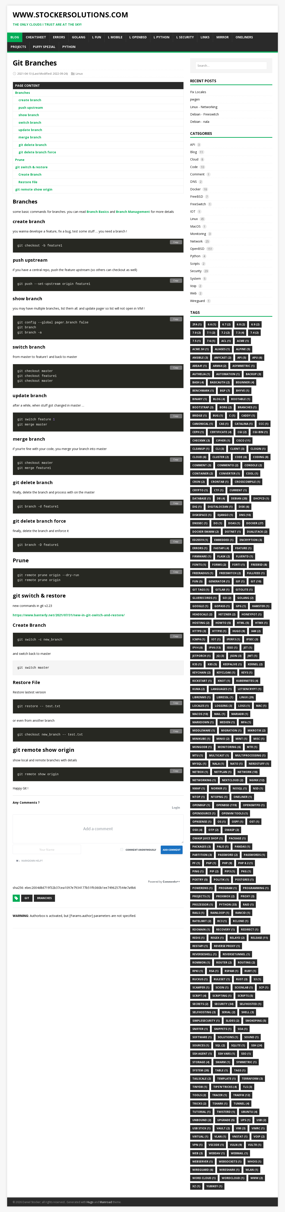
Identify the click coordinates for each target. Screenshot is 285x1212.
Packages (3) (201, 846)
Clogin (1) (257, 449)
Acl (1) (226, 341)
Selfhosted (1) (250, 1004)
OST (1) (254, 822)
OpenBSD (197, 249)
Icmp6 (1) (198, 639)
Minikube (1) (201, 739)
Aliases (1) (222, 349)
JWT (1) (252, 656)
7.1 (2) (211, 333)
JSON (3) (235, 656)
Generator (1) (219, 581)
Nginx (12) (256, 780)
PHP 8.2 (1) (245, 863)
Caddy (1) (248, 415)
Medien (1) (227, 722)
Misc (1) (258, 739)
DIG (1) (197, 507)
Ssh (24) (256, 1045)
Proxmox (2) (225, 896)
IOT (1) (215, 639)
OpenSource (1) (203, 813)
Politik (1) (221, 879)
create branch (29, 100)
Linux (79, 74)
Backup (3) (253, 374)
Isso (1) (232, 647)
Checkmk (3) (201, 440)
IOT (192, 211)
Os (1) (222, 822)
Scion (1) (222, 987)
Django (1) (225, 515)
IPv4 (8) (197, 647)
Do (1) (218, 523)
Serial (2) (228, 1012)
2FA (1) (197, 324)
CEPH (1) (198, 432)
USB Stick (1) (201, 1128)
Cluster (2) (220, 457)
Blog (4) (219, 399)
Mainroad (106, 1202)
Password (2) (228, 855)
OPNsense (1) (201, 822)
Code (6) (241, 457)
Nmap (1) (198, 788)
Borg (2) (226, 407)
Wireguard (197, 301)
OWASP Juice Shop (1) (207, 838)
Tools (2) (199, 1095)
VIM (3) (240, 1128)
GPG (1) (241, 606)
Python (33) (228, 904)
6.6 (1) (212, 324)
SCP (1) (263, 987)
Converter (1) (229, 473)
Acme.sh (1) (200, 349)
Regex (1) (217, 938)
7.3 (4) (240, 333)
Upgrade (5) (225, 1120)
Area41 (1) (199, 366)
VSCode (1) (216, 1145)
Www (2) (256, 1178)
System (195, 278)
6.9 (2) (255, 324)
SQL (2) (220, 1045)
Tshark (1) (219, 1103)
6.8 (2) (241, 324)
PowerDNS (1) (202, 888)
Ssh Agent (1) (202, 1054)
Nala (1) (218, 764)
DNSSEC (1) (199, 523)
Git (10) (256, 581)
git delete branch (32, 145)
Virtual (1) (200, 1136)
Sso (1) (246, 1054)
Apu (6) (257, 357)
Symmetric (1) (246, 1062)
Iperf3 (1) (233, 639)
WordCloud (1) (233, 1178)
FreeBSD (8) (259, 565)
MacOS (195, 226)
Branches (22, 92)
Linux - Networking (203, 107)
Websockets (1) (230, 1161)
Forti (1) (238, 565)
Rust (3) (241, 979)
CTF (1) (218, 490)
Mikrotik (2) (256, 730)
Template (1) (226, 1079)
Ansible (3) (200, 357)
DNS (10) (245, 515)
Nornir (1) (218, 788)
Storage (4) (200, 1062)
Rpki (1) (197, 971)
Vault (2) (223, 1128)
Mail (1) (219, 714)
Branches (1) (247, 407)
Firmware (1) (201, 556)
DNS (193, 181)
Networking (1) (204, 780)
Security (196, 271)
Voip (193, 286)
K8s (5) (212, 664)
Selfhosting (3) (204, 1012)
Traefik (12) (241, 1095)
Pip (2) (214, 871)
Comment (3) (201, 465)
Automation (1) (228, 374)
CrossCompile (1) (247, 482)
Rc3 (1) (222, 921)
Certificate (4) (220, 432)
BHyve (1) (242, 390)
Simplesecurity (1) (206, 1021)
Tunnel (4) (241, 1103)
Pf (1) (196, 863)
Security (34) (223, 1004)
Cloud (194, 159)
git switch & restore (31, 167)
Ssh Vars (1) (226, 1054)
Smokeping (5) (255, 1021)
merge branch (29, 137)
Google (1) (200, 606)
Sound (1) (251, 1037)
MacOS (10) (200, 714)
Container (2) (202, 473)
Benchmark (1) (203, 390)
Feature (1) (243, 548)
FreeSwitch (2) (230, 573)
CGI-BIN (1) (260, 432)
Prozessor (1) (202, 904)
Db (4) (221, 498)
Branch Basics (98, 212)
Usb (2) (261, 1120)
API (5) (241, 357)
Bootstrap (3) (202, 407)
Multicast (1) (219, 755)
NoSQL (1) (240, 788)
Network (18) (247, 772)
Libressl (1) (225, 697)
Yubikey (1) (214, 1186)
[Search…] (231, 66)
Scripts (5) (245, 996)
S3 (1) (257, 979)
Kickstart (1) (202, 681)
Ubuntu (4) (249, 1112)
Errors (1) (199, 548)
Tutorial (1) (201, 1112)
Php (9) (227, 863)
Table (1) (221, 1070)
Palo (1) (222, 846)
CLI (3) (220, 449)
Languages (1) (221, 689)
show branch (28, 115)
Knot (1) (224, 681)
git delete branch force (37, 152)
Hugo (90, 1202)
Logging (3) (223, 706)
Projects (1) (201, 896)
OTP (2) (213, 830)
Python (195, 256)
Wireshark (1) (229, 1170)
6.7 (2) (226, 324)
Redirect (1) (249, 929)
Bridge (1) (199, 415)
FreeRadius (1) (202, 573)
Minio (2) (222, 739)
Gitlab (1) (222, 590)
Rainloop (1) (219, 913)
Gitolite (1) (244, 590)
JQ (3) (220, 656)
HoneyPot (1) (251, 614)
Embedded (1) (223, 540)
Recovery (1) (225, 929)
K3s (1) (197, 664)
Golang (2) (245, 598)
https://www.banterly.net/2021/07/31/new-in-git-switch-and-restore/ (69, 615)
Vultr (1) (254, 1145)
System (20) (200, 1070)
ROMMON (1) (201, 962)
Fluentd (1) (244, 556)
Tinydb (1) (199, 1087)
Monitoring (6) (229, 747)
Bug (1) (218, 415)
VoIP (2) (259, 1136)
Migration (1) (231, 730)
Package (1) (237, 838)
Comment (197, 174)
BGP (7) (225, 390)
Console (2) (253, 465)
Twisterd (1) (226, 1112)
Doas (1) (234, 523)
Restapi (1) (200, 946)
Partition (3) (202, 855)
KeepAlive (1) (232, 664)
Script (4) (199, 996)
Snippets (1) (222, 1029)
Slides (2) (232, 1021)
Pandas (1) (242, 846)
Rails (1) (198, 913)
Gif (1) (240, 581)
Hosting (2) (200, 623)
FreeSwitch (198, 204)
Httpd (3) (199, 631)
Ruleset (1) (222, 979)
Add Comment (172, 849)
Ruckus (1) (200, 979)
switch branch (29, 122)
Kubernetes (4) (247, 681)
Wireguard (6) (202, 1170)
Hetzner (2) (226, 614)
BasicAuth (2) (220, 382)
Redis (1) (198, 938)
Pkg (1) (246, 871)
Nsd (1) (258, 788)
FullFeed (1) (256, 573)
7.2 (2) (225, 333)
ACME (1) (243, 341)
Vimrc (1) (258, 1128)
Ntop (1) (198, 797)
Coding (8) (260, 457)
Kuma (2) (198, 689)
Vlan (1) (220, 1136)
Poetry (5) (200, 879)
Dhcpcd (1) (261, 498)
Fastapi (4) (221, 548)
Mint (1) (241, 739)
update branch (30, 130)
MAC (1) (261, 706)
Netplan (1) (222, 772)
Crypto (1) (200, 490)
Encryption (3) (251, 540)
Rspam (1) (231, 971)
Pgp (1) (211, 863)
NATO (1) (236, 764)
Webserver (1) (202, 1161)
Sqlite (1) (238, 1045)
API (192, 144)
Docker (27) (254, 523)
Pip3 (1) (230, 871)
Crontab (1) (219, 482)
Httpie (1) (219, 631)
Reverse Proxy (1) (227, 946)
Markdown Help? (29, 860)
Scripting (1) (221, 996)
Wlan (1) (252, 1170)
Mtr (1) (252, 747)
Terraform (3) (252, 1079)
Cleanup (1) (200, 449)
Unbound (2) (201, 1120)
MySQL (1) (199, 764)
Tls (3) (247, 1087)
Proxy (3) (247, 896)
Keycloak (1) (226, 672)
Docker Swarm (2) (205, 532)
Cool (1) (252, 473)
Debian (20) (239, 498)
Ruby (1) (250, 971)
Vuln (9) (236, 1145)
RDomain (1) (201, 929)
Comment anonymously (141, 849)
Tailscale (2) (201, 1079)
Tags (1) (239, 1070)
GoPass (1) (222, 606)
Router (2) (224, 962)
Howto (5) (223, 623)
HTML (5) (243, 623)
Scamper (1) (200, 987)
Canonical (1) (202, 424)
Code (194, 167)
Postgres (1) (244, 879)
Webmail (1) (239, 1153)
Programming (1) (256, 888)
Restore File (27, 182)
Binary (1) (199, 399)
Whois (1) (254, 1161)
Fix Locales (198, 92)
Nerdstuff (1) (259, 764)
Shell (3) (247, 1012)
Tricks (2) (199, 1103)
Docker (195, 189)
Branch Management (133, 212)
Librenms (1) (201, 697)
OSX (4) (197, 830)
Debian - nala (199, 121)
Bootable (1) (240, 399)
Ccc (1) (263, 424)
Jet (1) (248, 647)
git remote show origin (33, 189)
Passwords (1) (254, 855)
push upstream (30, 107)
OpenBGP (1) (201, 805)
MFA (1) (246, 722)
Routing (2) (246, 962)
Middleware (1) (203, 730)
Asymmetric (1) (243, 366)
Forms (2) (219, 565)
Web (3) (197, 1153)
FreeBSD (196, 196)
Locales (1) (200, 706)
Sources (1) (200, 1045)
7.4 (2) (254, 333)
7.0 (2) (196, 333)
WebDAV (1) (217, 1153)
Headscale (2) (202, 614)
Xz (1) (196, 1186)
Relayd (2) (237, 938)
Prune (19, 160)
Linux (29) (246, 697)
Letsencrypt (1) (249, 689)
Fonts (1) (199, 565)
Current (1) (238, 490)
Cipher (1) (223, 440)
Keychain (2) (201, 672)
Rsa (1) (213, 971)
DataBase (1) (201, 498)
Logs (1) (244, 706)
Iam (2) (256, 631)
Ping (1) (198, 871)
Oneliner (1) (243, 797)
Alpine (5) (243, 349)
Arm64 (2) (219, 366)
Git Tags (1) (200, 590)
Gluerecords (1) (204, 598)
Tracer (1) (219, 1095)
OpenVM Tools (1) (235, 813)
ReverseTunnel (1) (236, 954)
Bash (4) (198, 382)
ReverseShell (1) (204, 954)
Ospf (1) (237, 822)
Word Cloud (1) (204, 1178)
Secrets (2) (200, 1004)
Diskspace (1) (201, 515)
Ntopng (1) (219, 797)
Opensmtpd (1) (254, 805)
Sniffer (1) (200, 1029)
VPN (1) (197, 1145)
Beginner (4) (245, 382)
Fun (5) (197, 581)
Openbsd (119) (226, 805)
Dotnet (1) (233, 532)
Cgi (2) (242, 432)
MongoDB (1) (202, 747)
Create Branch (29, 174)
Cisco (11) (243, 440)
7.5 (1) (196, 341)
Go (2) (227, 598)
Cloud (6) (199, 457)
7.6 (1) (211, 341)
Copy (175, 242)
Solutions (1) (228, 1037)
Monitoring (198, 234)
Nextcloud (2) (232, 780)
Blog (193, 152)
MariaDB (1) (239, 714)
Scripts (195, 263)
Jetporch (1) (201, 656)
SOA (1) (242, 1029)
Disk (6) (244, 507)
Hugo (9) (238, 631)
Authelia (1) (201, 374)
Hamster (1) (260, 606)
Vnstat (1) (239, 1136)
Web (193, 293)
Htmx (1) (261, 623)
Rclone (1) (240, 921)
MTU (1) (197, 755)
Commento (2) (227, 465)
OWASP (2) (232, 830)
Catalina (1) (243, 424)
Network (196, 241)
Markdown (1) (203, 722)
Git (26, 898)
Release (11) (259, 938)
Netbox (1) (200, 772)
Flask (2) (223, 556)
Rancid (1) (242, 913)
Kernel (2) (255, 664)
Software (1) (202, 1037)
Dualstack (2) (257, 532)
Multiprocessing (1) (250, 755)
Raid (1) (248, 904)
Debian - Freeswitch (204, 114)
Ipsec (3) (252, 639)
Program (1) (228, 888)
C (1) (232, 415)
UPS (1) (245, 1120)
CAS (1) (223, 424)
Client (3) (237, 449)
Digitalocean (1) (220, 507)
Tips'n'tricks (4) (225, 1087)
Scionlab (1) (244, 987)
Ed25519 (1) (200, 540)
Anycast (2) (222, 357)
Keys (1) (246, 672)
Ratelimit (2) (201, 921)
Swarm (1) (223, 1062)
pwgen (195, 99)
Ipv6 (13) (215, 647)
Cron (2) (198, 482)
